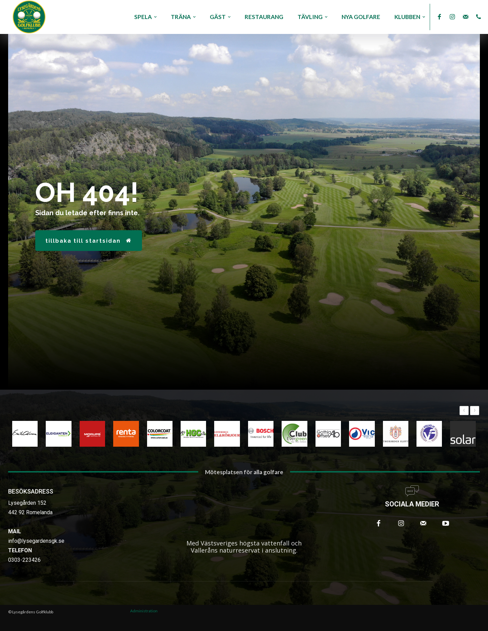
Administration (144, 610)
